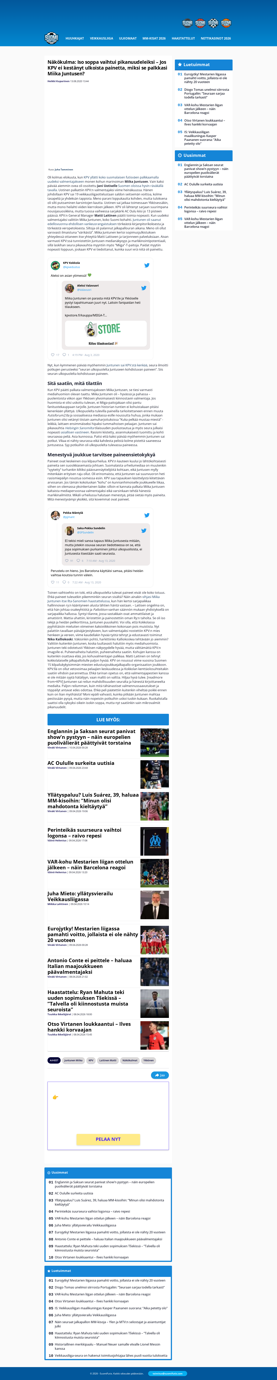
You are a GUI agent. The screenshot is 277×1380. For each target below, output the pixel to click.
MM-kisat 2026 (154, 38)
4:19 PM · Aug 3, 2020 (85, 355)
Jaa (160, 1075)
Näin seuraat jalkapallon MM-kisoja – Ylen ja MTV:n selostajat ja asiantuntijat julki (110, 1324)
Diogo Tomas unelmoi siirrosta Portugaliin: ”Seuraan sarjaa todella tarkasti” (110, 1287)
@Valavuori (84, 290)
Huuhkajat (75, 38)
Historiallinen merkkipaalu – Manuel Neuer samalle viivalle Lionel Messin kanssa (107, 1346)
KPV (91, 1060)
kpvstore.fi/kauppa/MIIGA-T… (86, 315)
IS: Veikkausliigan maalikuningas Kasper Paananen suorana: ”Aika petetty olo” (111, 1308)
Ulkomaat (128, 38)
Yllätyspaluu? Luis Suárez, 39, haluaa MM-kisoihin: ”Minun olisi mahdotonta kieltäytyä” (93, 800)
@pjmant (68, 517)
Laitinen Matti (107, 1060)
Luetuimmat (61, 1271)
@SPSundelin (85, 532)
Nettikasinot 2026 (216, 38)
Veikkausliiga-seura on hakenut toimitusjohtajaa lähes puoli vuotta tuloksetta (111, 1355)
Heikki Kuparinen (59, 81)
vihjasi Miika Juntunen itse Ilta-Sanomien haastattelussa (104, 599)
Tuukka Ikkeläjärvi (59, 1014)
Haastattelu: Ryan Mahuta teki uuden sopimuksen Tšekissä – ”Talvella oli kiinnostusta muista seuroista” (88, 1001)
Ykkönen (149, 1060)
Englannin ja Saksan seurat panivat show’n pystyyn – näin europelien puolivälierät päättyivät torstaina (91, 737)
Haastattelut (183, 38)
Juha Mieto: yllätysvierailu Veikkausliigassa (80, 896)
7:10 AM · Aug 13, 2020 (100, 561)
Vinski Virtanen (57, 747)
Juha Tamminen (64, 169)
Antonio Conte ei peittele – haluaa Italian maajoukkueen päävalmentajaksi (90, 966)
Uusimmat (60, 1172)
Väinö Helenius (57, 840)
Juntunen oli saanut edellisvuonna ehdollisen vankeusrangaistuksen (104, 222)
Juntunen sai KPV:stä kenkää (127, 365)
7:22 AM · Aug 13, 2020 (86, 582)
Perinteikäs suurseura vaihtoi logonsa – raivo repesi (84, 832)
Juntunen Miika (73, 1060)
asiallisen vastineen (75, 432)
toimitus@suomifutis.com (168, 1373)
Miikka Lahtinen (58, 904)
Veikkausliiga (101, 38)
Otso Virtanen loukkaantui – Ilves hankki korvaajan (89, 1026)
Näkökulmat (130, 1060)
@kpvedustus (71, 267)
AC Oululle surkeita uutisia (81, 762)
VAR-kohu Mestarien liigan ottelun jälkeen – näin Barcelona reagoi (90, 864)
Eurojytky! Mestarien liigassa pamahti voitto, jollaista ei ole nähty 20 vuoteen (93, 934)
